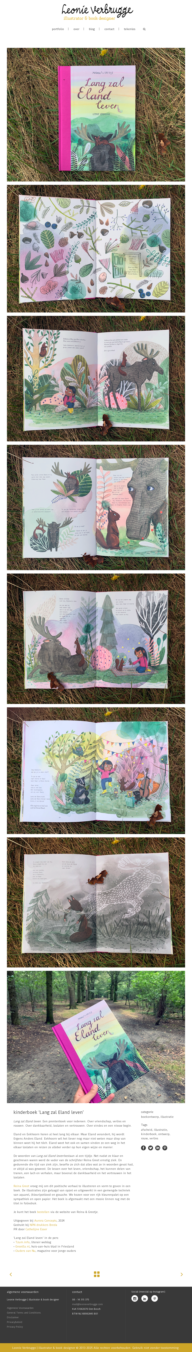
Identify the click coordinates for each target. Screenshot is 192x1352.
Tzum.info (22, 1242)
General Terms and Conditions (24, 1312)
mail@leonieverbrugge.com (87, 1304)
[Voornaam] (159, 1321)
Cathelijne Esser (36, 1229)
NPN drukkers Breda (43, 1225)
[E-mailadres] (159, 1315)
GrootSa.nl (22, 1246)
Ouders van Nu (25, 1251)
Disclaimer (13, 1317)
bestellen (43, 1212)
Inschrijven (159, 1336)
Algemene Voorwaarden (20, 1308)
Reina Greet (21, 1186)
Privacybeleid (14, 1322)
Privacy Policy (15, 1326)
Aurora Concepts (45, 1220)
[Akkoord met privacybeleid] (160, 1327)
